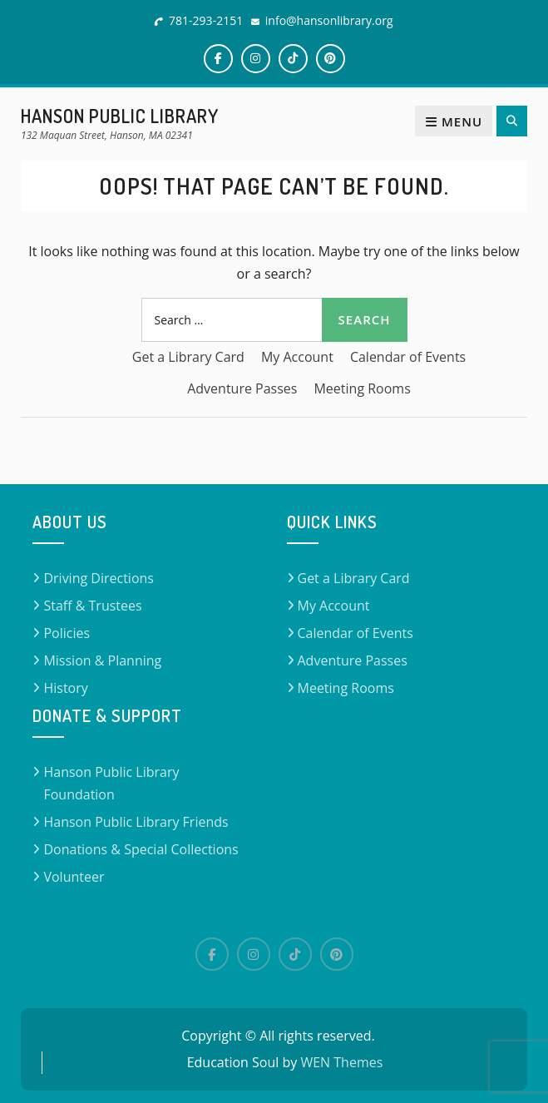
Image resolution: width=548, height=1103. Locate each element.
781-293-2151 (206, 20)
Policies (66, 633)
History (65, 688)
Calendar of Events (408, 357)
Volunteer (73, 877)
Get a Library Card (188, 357)
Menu (453, 121)
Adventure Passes (242, 388)
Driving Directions (98, 578)
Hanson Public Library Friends (135, 822)
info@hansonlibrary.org (329, 20)
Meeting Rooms (361, 388)
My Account (297, 357)
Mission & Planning (102, 660)
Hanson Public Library (120, 115)
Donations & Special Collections (140, 849)
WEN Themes (341, 1062)
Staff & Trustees (92, 605)
